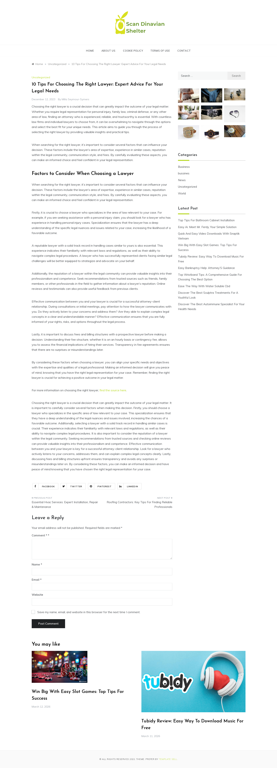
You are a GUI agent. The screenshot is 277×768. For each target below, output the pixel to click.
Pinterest (100, 486)
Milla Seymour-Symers (75, 99)
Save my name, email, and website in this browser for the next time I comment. (88, 612)
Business (184, 167)
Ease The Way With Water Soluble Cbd (204, 286)
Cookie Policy (133, 50)
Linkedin (128, 486)
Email (36, 579)
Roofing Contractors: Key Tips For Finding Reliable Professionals (139, 504)
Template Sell (168, 759)
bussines (183, 173)
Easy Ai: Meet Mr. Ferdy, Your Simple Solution (207, 227)
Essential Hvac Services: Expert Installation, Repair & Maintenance (65, 504)
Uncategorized (41, 77)
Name (37, 564)
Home (90, 50)
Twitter (71, 486)
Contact (184, 50)
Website (37, 594)
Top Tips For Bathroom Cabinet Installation (206, 220)
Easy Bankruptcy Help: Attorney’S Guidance (206, 268)
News (182, 180)
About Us (108, 50)
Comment (39, 535)
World (182, 193)
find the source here (113, 390)
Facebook (44, 486)
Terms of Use (160, 50)
